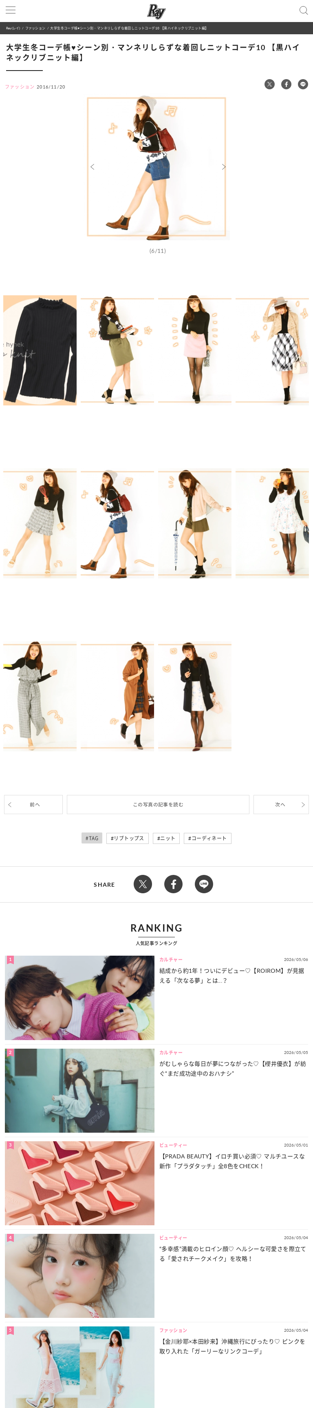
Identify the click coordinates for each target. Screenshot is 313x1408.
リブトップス (129, 838)
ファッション (35, 28)
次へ (280, 804)
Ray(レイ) (13, 28)
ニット (167, 838)
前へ (35, 804)
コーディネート (209, 838)
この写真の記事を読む (158, 804)
